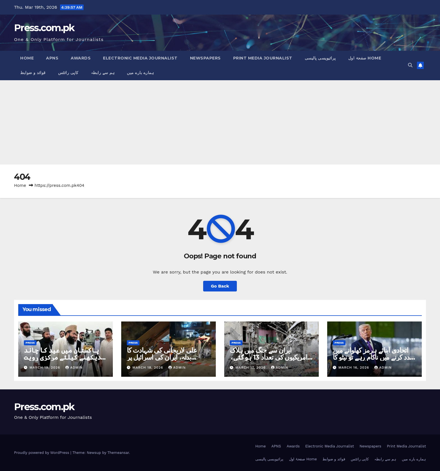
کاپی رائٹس (68, 72)
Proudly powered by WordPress (42, 453)
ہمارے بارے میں (140, 72)
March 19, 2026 (45, 367)
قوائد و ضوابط (33, 72)
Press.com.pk (44, 28)
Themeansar (118, 453)
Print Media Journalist (262, 58)
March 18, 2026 (148, 367)
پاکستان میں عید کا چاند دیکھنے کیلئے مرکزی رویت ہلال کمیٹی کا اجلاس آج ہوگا (63, 357)
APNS (52, 58)
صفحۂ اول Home (364, 58)
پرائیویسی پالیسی (320, 58)
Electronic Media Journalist (140, 58)
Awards (81, 58)
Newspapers (205, 58)
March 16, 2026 (354, 367)
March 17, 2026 (251, 367)
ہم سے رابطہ (103, 72)
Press (30, 342)
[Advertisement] (220, 122)
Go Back (220, 286)
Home (27, 58)
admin (74, 367)
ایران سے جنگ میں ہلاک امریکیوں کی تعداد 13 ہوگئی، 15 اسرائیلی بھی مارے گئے (268, 357)
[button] (410, 65)
